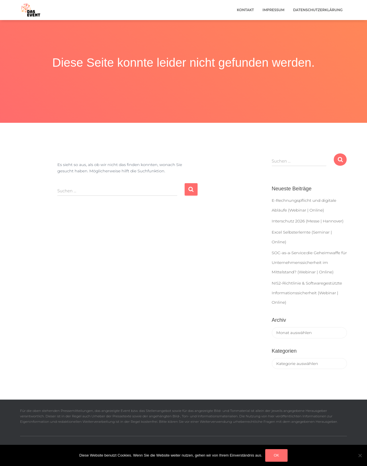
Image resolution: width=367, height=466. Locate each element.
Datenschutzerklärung (318, 10)
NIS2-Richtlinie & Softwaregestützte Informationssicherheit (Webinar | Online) (307, 293)
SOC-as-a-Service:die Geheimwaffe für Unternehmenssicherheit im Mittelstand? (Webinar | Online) (309, 262)
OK (276, 455)
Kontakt (245, 10)
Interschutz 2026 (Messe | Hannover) (307, 221)
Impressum (274, 10)
